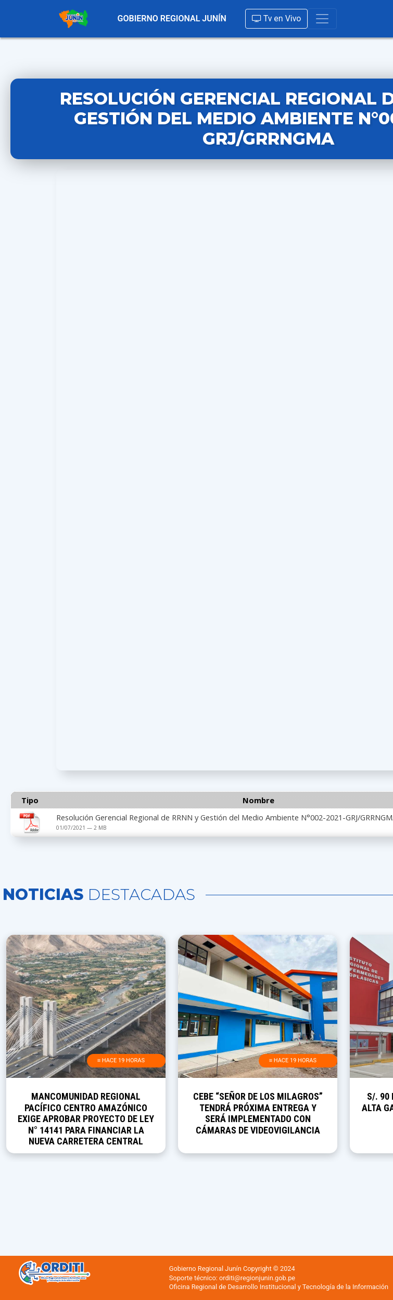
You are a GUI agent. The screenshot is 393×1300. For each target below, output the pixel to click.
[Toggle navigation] (322, 18)
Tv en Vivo (276, 18)
